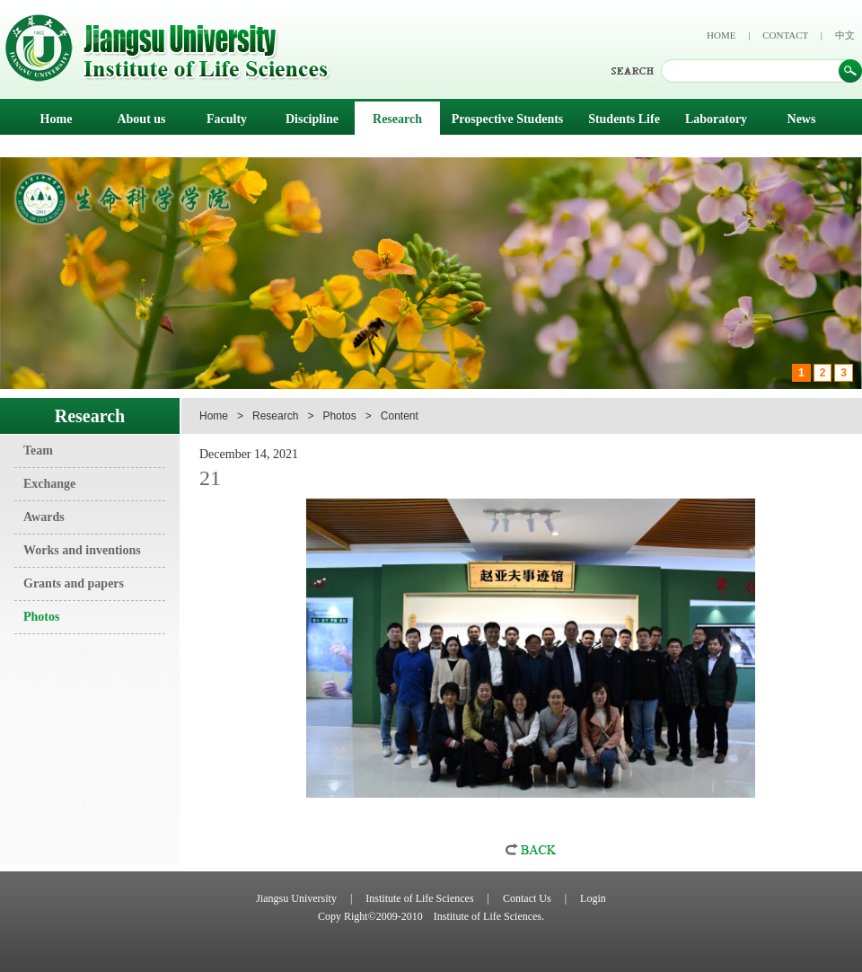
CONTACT (785, 35)
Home (56, 119)
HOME (721, 35)
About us (141, 119)
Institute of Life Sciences (419, 898)
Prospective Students (508, 119)
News (801, 119)
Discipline (312, 119)
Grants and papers (73, 583)
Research (397, 119)
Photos (41, 616)
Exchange (49, 483)
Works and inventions (82, 550)
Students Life (624, 119)
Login (593, 898)
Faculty (227, 119)
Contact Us (527, 898)
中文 (845, 35)
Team (38, 450)
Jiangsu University (296, 898)
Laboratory (716, 119)
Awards (44, 517)
